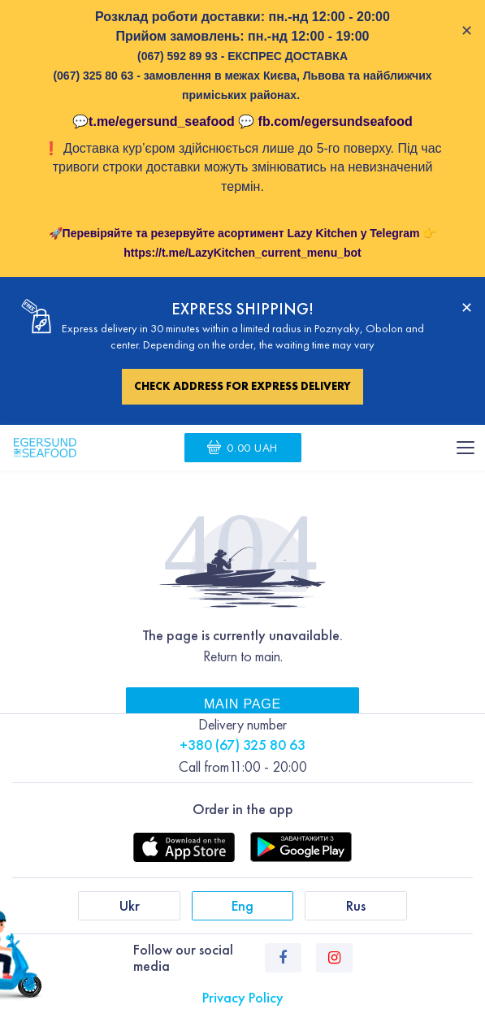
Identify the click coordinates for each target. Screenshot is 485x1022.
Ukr (129, 905)
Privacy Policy (243, 997)
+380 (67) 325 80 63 (242, 744)
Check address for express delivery (242, 386)
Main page (242, 703)
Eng (242, 905)
